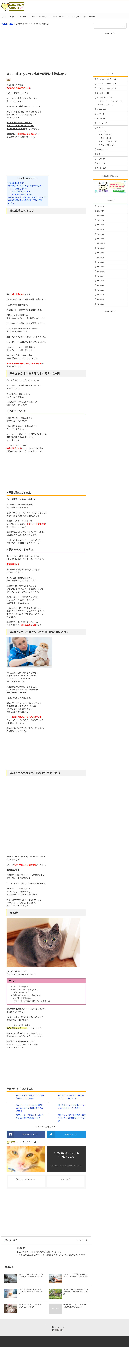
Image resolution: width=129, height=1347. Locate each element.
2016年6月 (101, 295)
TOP (4, 24)
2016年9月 (101, 281)
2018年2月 (101, 234)
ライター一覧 (83, 1240)
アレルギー (101, 93)
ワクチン (100, 123)
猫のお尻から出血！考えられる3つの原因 (24, 186)
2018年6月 (101, 216)
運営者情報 (59, 1330)
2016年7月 (101, 290)
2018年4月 (101, 225)
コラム (99, 109)
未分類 (99, 159)
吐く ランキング (107, 141)
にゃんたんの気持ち (38, 17)
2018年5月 (101, 220)
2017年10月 (101, 253)
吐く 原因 (104, 134)
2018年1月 (101, 239)
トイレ (99, 118)
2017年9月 (101, 258)
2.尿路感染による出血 (20, 192)
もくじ (4, 17)
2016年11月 (101, 271)
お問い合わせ (89, 17)
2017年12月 (101, 244)
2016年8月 (101, 285)
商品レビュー (104, 104)
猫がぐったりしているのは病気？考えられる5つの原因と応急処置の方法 (30, 1108)
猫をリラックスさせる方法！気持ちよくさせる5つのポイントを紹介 (72, 1118)
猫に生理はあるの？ (16, 183)
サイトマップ (59, 1327)
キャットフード (102, 98)
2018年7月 (101, 211)
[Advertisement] (46, 50)
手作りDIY (76, 17)
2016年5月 (101, 299)
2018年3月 (101, 230)
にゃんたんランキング (59, 17)
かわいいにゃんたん (18, 17)
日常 (98, 154)
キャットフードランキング (109, 101)
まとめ (11, 203)
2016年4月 (101, 304)
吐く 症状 (104, 138)
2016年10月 (101, 276)
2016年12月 (101, 267)
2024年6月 (101, 206)
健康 (98, 128)
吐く (101, 131)
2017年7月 (101, 262)
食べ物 (99, 168)
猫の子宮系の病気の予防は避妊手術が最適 (25, 200)
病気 (11, 24)
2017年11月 (101, 248)
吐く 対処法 (106, 145)
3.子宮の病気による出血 (21, 194)
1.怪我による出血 (18, 189)
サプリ (99, 114)
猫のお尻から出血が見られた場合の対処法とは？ (27, 197)
